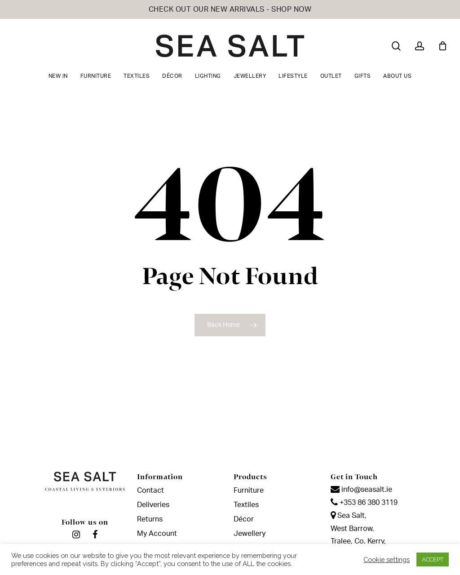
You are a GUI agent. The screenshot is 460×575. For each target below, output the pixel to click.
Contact (150, 490)
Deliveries (153, 504)
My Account (157, 533)
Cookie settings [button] (386, 559)
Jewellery (249, 533)
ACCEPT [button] (432, 559)
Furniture (249, 490)
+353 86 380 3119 (364, 502)
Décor (244, 519)
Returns (150, 519)
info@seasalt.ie (361, 489)
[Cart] (442, 46)
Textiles (246, 504)
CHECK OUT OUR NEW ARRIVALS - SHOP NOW (230, 9)
